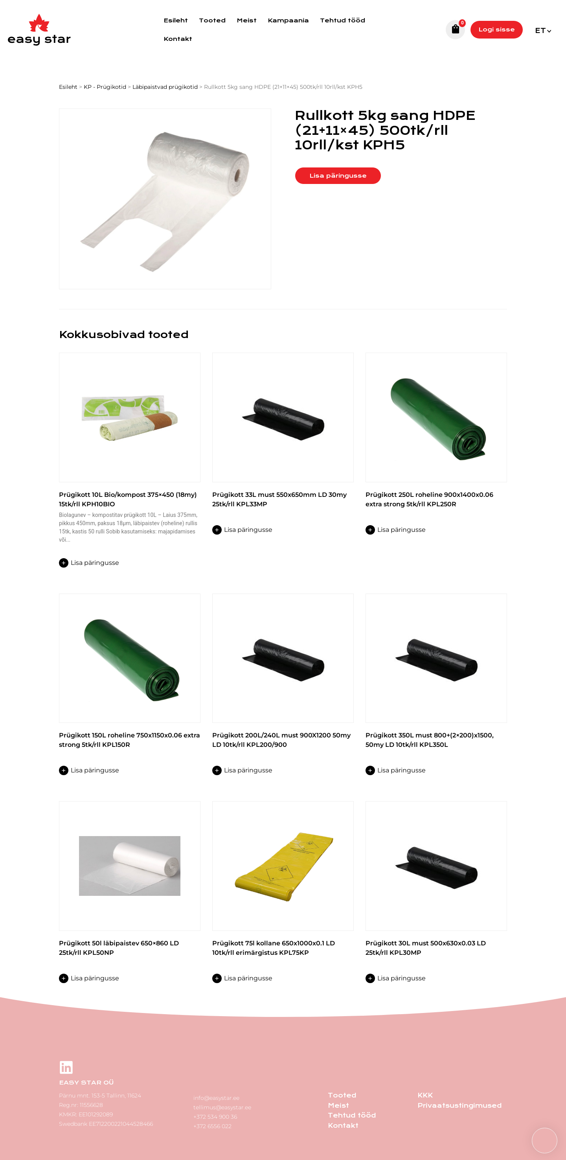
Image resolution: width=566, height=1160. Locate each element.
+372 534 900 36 (215, 1114)
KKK (424, 1095)
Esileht (176, 20)
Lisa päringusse (338, 175)
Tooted (212, 20)
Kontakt (178, 38)
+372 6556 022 (212, 1123)
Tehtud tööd (342, 20)
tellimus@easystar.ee (222, 1105)
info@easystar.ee (216, 1095)
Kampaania (288, 20)
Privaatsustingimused (457, 1104)
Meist (247, 20)
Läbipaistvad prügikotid (165, 86)
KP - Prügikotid (105, 86)
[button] (542, 30)
